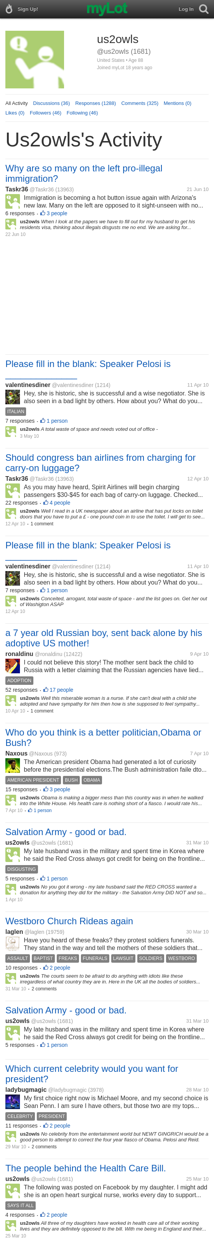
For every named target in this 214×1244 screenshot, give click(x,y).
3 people (57, 213)
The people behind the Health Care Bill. (85, 1168)
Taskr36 (16, 189)
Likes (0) (15, 113)
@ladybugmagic (67, 1090)
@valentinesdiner (72, 385)
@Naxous (41, 754)
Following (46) (82, 113)
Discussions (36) (51, 103)
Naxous (16, 753)
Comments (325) (139, 103)
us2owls (17, 842)
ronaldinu (19, 654)
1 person (57, 421)
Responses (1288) (95, 103)
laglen (14, 931)
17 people (62, 690)
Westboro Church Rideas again (69, 921)
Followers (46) (45, 113)
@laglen (34, 932)
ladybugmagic (26, 1089)
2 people (60, 968)
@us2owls (43, 843)
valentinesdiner (27, 385)
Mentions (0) (177, 103)
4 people (60, 503)
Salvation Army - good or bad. (66, 832)
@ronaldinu (49, 654)
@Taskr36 (42, 189)
